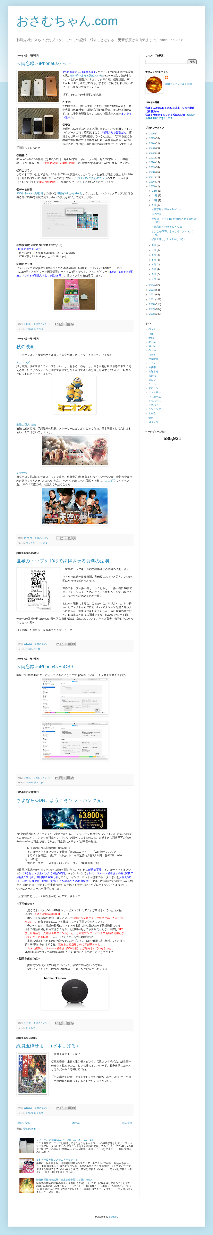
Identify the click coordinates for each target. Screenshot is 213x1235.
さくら (152, 384)
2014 (152, 285)
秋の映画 (25, 346)
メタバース (154, 400)
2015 (152, 186)
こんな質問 (109, 480)
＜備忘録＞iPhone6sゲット (44, 63)
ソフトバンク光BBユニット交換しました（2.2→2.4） (65, 1139)
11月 (155, 195)
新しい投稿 (23, 1122)
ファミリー (31, 543)
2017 (152, 177)
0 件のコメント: (43, 538)
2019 (152, 167)
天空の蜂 (21, 473)
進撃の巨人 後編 (26, 424)
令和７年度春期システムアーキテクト (57, 1159)
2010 (152, 304)
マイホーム (154, 396)
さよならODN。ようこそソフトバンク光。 (61, 800)
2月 (154, 274)
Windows (153, 358)
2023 (152, 148)
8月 (154, 245)
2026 (152, 133)
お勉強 (29, 1113)
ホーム (76, 1122)
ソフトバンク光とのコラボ (91, 178)
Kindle (29, 649)
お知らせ (153, 371)
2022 (152, 152)
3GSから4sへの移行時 (29, 193)
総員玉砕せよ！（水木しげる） (48, 1045)
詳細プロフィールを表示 (178, 83)
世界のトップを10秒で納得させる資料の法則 (62, 560)
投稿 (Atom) (29, 1128)
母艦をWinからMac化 (69, 193)
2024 (152, 143)
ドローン (153, 388)
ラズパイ (153, 405)
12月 (155, 190)
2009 (152, 309)
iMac (151, 338)
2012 (152, 294)
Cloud (151, 329)
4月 (154, 264)
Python (152, 354)
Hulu (151, 333)
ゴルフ (152, 379)
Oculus (152, 350)
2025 (152, 138)
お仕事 (36, 649)
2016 (152, 181)
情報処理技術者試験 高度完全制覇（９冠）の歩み (64, 1179)
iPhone (29, 329)
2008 (152, 313)
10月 (155, 200)
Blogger (113, 1216)
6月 (154, 254)
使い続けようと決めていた (86, 75)
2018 (152, 172)
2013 (152, 289)
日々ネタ (38, 329)
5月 (154, 259)
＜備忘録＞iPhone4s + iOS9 (44, 666)
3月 (154, 269)
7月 (154, 250)
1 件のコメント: (42, 324)
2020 (152, 162)
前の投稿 (127, 1122)
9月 (154, 205)
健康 (150, 417)
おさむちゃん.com (67, 21)
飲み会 (152, 413)
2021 (152, 157)
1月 (154, 279)
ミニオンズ (23, 362)
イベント (153, 363)
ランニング (154, 409)
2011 (152, 299)
